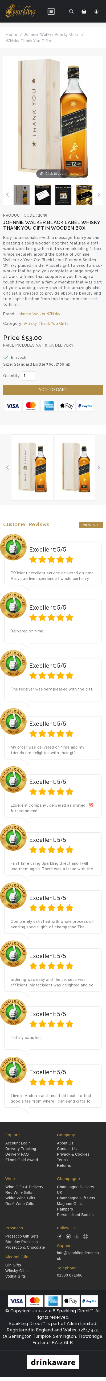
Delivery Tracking (20, 1149)
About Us (65, 1143)
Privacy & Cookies (73, 1154)
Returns (64, 1165)
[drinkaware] (53, 1361)
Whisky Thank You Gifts (45, 323)
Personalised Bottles (75, 1215)
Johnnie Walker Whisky (39, 314)
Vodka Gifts (15, 1276)
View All (91, 525)
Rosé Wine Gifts (19, 1203)
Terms (62, 1160)
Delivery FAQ (17, 1154)
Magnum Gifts (69, 1203)
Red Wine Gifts (18, 1192)
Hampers (65, 1209)
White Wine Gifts (20, 1198)
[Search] (71, 11)
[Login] (96, 11)
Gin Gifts (13, 1265)
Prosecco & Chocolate (25, 1247)
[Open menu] (51, 11)
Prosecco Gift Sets (22, 1236)
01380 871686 (70, 1275)
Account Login (18, 1143)
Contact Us (67, 1149)
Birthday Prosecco (21, 1242)
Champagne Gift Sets (76, 1198)
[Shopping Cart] (84, 11)
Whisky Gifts (16, 1271)
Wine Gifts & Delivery (24, 1187)
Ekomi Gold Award (21, 1160)
